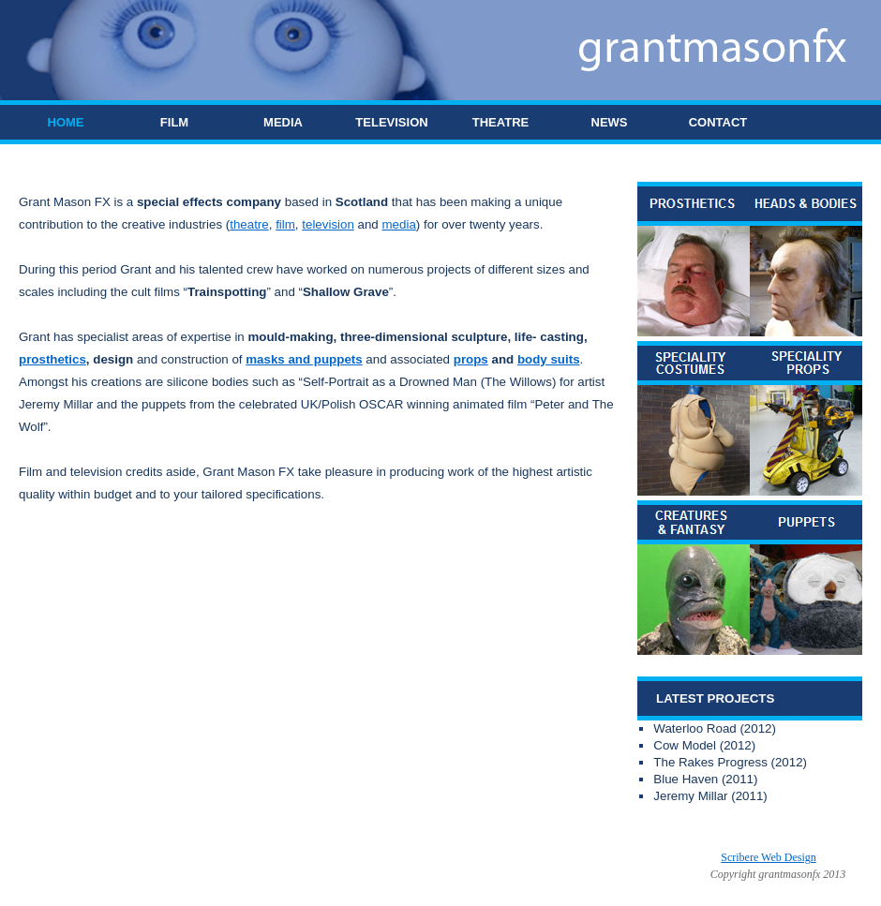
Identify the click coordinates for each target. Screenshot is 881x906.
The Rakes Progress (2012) (730, 762)
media (399, 224)
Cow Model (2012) (704, 745)
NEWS (609, 122)
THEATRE (500, 122)
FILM (174, 122)
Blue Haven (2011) (705, 779)
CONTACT (718, 122)
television (328, 224)
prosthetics (52, 359)
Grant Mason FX (284, 857)
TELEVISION (391, 122)
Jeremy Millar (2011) (710, 796)
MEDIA (283, 122)
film (285, 224)
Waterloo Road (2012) (714, 728)
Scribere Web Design (768, 857)
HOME (66, 122)
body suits (548, 359)
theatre (249, 224)
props (471, 359)
